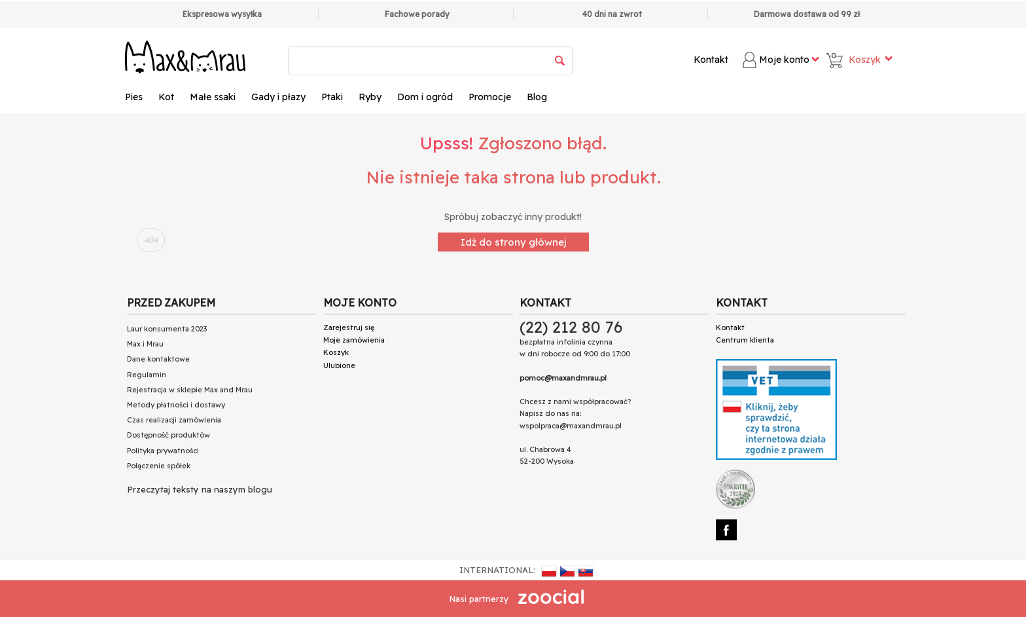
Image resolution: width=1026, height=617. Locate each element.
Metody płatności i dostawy (176, 404)
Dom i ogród (425, 97)
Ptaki (332, 97)
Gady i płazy (278, 97)
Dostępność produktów (168, 434)
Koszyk (336, 352)
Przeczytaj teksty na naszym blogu (199, 489)
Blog (537, 97)
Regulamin (146, 374)
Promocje (490, 97)
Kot (166, 97)
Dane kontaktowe (158, 359)
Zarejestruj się (348, 327)
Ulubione (339, 365)
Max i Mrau (145, 343)
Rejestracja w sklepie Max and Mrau (190, 389)
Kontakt (711, 59)
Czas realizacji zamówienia (174, 419)
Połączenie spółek (158, 465)
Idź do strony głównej (513, 242)
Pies (134, 97)
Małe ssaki (213, 97)
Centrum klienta (745, 340)
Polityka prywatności (163, 450)
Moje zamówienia (354, 340)
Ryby (370, 97)
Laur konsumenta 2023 (167, 328)
